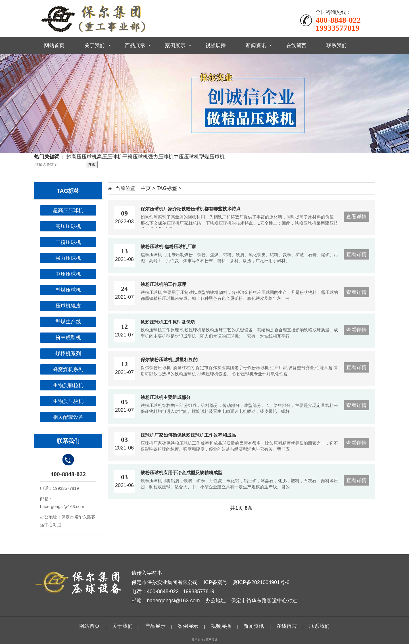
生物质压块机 (68, 401)
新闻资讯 (256, 45)
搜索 (91, 164)
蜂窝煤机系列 (68, 369)
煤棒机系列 (68, 353)
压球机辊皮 (68, 306)
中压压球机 (186, 157)
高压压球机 (109, 157)
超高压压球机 (81, 157)
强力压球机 (161, 157)
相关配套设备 (68, 417)
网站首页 (54, 45)
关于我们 (94, 45)
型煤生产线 (68, 322)
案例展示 (175, 45)
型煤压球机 (212, 157)
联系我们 (336, 45)
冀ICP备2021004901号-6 (261, 582)
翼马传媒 (211, 639)
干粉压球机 (135, 157)
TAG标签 (167, 188)
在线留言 (296, 45)
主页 (146, 188)
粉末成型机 (68, 337)
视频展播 (215, 45)
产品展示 (135, 45)
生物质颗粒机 (68, 385)
